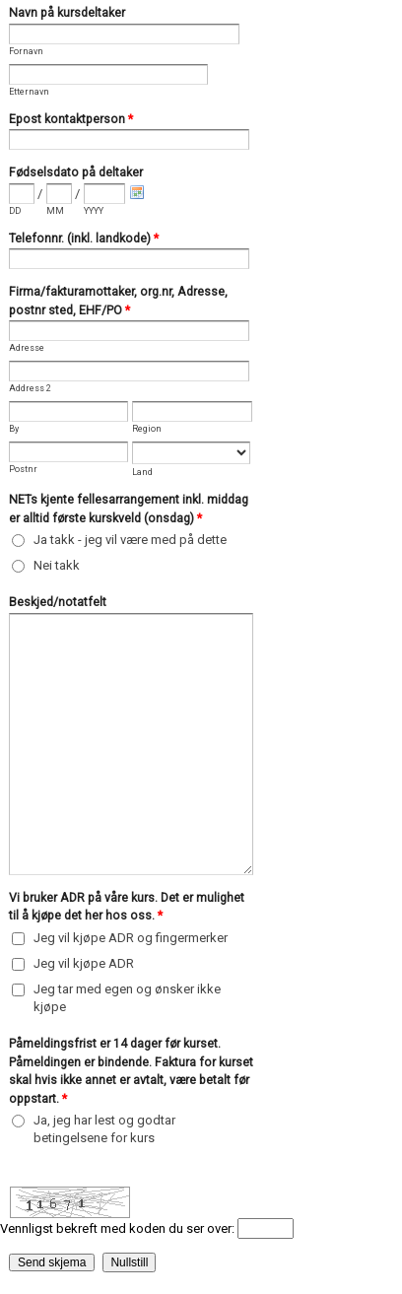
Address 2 (30, 388)
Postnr (23, 469)
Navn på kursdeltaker (67, 13)
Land (142, 472)
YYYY (93, 211)
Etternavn (29, 92)
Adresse (26, 348)
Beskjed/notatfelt (57, 602)
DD (15, 211)
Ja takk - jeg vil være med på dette (130, 539)
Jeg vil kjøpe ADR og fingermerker (131, 937)
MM (55, 211)
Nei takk (57, 565)
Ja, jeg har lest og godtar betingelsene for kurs (104, 1129)
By (14, 429)
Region (147, 429)
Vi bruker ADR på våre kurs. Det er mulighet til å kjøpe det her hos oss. (126, 908)
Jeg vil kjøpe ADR (84, 963)
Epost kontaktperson (71, 121)
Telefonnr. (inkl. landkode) (84, 240)
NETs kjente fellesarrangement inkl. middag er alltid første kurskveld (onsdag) (128, 510)
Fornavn (26, 51)
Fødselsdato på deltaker (76, 172)
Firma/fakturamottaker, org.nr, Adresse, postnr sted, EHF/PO (118, 302)
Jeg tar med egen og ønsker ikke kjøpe (127, 998)
